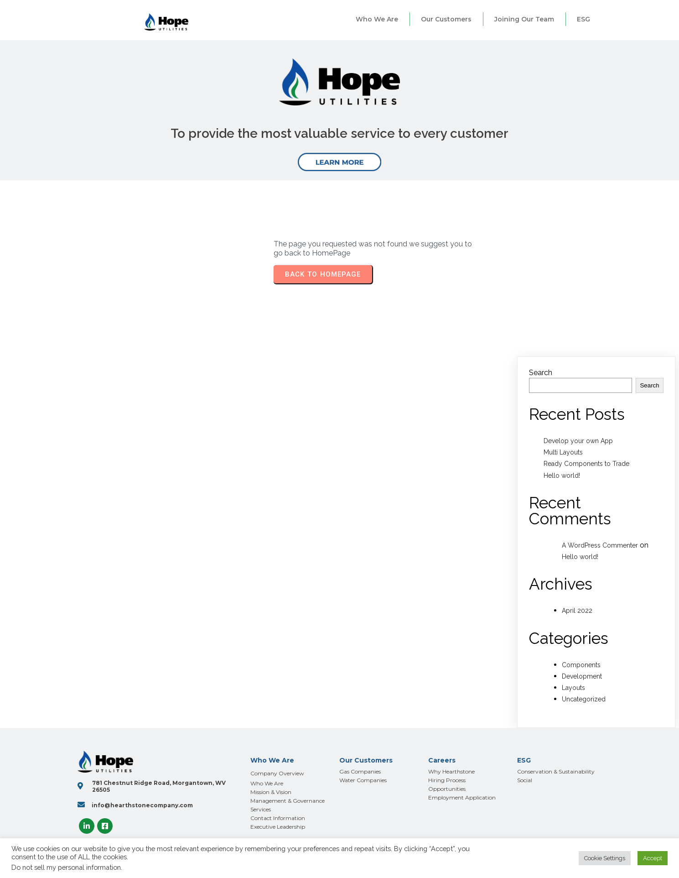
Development (582, 676)
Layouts (573, 687)
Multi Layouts (563, 452)
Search (540, 372)
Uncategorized (584, 699)
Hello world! (562, 475)
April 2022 (577, 610)
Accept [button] (652, 858)
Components (581, 665)
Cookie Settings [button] (604, 858)
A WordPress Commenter (600, 545)
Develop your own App (578, 440)
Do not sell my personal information (66, 867)
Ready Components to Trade (586, 463)
